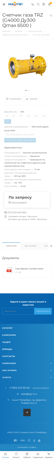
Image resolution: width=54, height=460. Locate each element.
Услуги (6, 377)
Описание (11, 246)
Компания (9, 335)
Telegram (27, 412)
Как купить (30, 246)
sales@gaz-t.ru (29, 394)
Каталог (7, 328)
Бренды (7, 349)
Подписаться (43, 311)
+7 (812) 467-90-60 (19, 388)
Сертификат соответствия (29, 268)
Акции (6, 342)
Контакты (8, 356)
